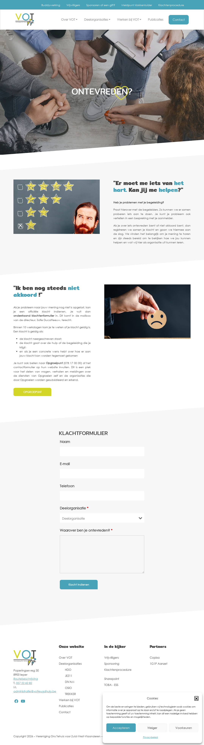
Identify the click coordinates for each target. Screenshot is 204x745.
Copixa (155, 657)
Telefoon (67, 486)
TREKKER (70, 694)
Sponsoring (111, 663)
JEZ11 (68, 676)
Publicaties (66, 706)
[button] (196, 698)
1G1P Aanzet (158, 663)
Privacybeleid (150, 737)
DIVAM (69, 682)
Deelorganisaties (70, 663)
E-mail (65, 464)
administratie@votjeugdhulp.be (34, 691)
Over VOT (65, 657)
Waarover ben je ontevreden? (86, 530)
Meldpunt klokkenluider (136, 5)
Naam (65, 442)
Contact (64, 712)
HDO (68, 670)
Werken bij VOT (69, 700)
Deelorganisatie (74, 508)
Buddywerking (50, 5)
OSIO (68, 688)
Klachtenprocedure (171, 5)
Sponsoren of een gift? (100, 5)
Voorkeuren (183, 728)
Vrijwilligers (73, 5)
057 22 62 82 (24, 683)
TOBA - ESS (111, 685)
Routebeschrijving (25, 679)
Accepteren (121, 728)
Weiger (152, 728)
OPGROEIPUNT (32, 392)
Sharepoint (111, 679)
